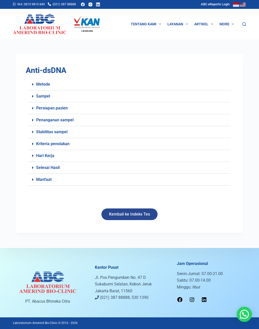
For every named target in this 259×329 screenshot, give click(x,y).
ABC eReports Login (215, 4)
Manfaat (44, 179)
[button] (129, 84)
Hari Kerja (45, 155)
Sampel (43, 96)
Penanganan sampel (55, 120)
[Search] (244, 24)
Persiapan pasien (52, 108)
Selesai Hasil (48, 167)
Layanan (178, 24)
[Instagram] (90, 4)
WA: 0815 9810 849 (31, 4)
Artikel (204, 24)
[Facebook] (83, 4)
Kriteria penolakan (53, 143)
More (228, 24)
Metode (43, 84)
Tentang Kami (147, 24)
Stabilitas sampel (52, 131)
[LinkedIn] (98, 4)
